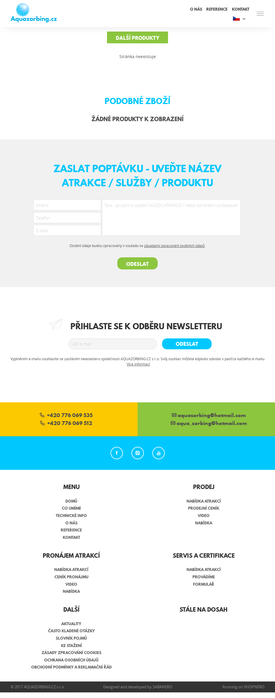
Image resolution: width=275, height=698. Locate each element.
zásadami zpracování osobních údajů (174, 245)
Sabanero (162, 686)
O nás (196, 9)
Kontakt (240, 9)
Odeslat (137, 264)
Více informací (138, 364)
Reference (217, 9)
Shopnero (254, 686)
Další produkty (137, 38)
